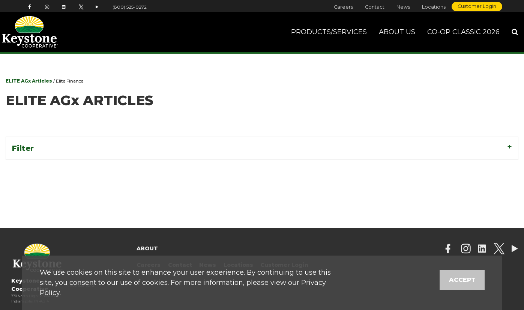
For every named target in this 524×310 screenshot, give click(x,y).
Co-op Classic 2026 (463, 33)
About (147, 248)
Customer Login (477, 6)
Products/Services (329, 33)
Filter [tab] (23, 148)
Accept (462, 279)
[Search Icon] (515, 33)
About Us (397, 33)
